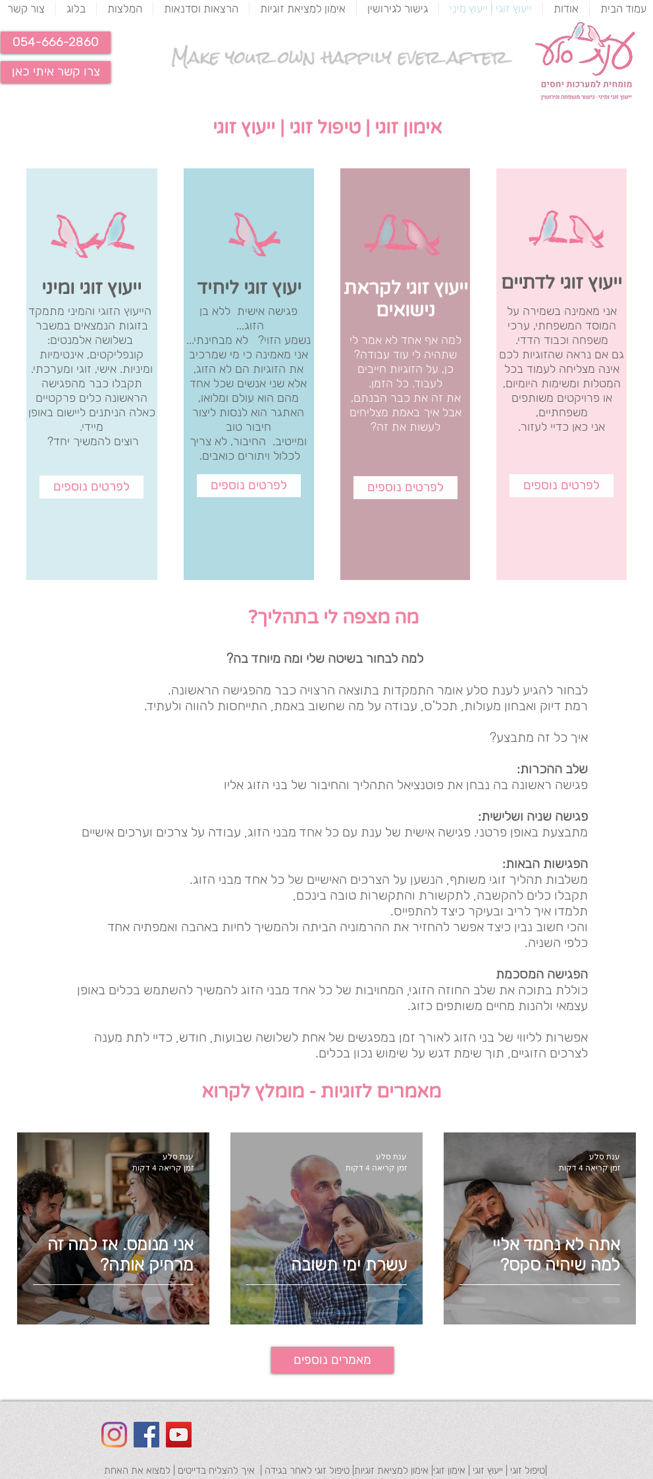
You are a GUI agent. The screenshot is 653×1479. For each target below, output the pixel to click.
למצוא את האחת (137, 1470)
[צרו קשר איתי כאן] (56, 72)
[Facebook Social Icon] (146, 1434)
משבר (50, 325)
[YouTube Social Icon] (179, 1434)
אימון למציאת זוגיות (391, 1470)
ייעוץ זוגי (244, 127)
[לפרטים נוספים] (91, 486)
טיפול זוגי (325, 127)
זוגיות (402, 369)
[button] (56, 42)
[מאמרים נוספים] (332, 1360)
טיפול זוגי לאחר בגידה (307, 1470)
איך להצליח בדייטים (216, 1470)
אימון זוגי (406, 127)
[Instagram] (114, 1434)
